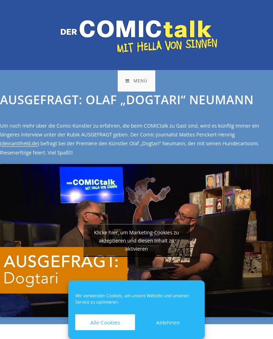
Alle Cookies (105, 322)
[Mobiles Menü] (136, 81)
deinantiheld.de (19, 143)
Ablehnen (168, 322)
